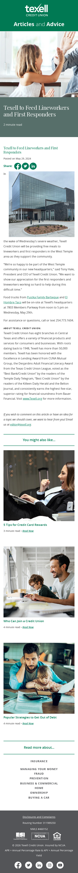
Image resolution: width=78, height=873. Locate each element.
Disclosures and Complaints (39, 817)
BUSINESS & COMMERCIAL (39, 783)
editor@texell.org (20, 424)
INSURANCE (39, 761)
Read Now (28, 531)
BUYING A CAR (38, 797)
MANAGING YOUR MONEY (39, 769)
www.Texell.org (32, 399)
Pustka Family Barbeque (43, 297)
